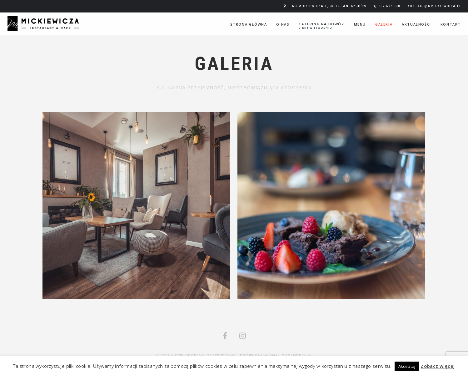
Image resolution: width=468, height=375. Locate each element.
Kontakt (451, 24)
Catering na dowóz (321, 26)
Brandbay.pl (298, 355)
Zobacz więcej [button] (438, 366)
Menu (360, 24)
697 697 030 (389, 6)
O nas (282, 24)
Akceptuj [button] (407, 366)
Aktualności (416, 24)
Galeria (383, 24)
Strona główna (248, 24)
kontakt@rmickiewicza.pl (434, 6)
